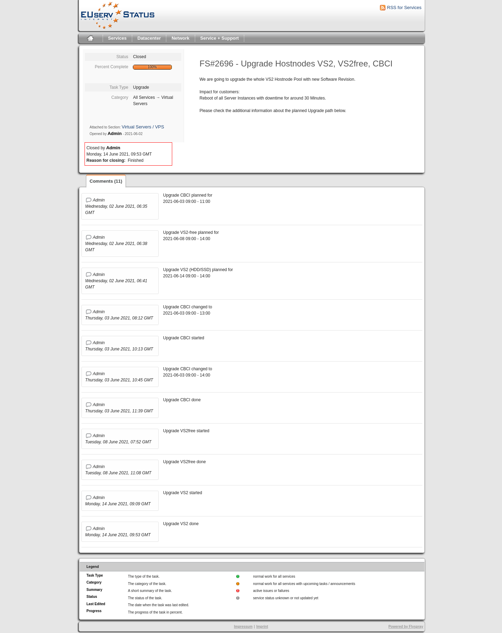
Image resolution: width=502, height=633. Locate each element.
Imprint (262, 626)
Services (117, 38)
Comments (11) (106, 181)
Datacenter (149, 38)
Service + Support (219, 38)
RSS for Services (404, 7)
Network (180, 38)
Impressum (243, 626)
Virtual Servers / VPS (143, 126)
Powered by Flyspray (405, 626)
